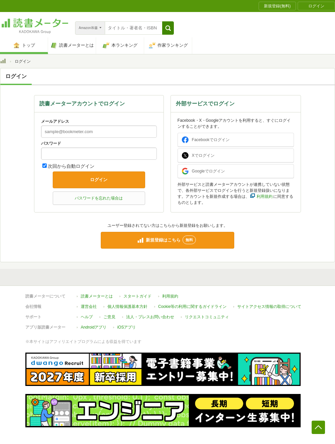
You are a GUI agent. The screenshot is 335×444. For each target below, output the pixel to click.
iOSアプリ (126, 327)
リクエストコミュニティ (207, 317)
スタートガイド (137, 296)
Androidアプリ (93, 327)
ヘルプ (87, 317)
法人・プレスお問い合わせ (150, 317)
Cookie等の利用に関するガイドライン (192, 307)
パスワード (51, 143)
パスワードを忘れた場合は (99, 198)
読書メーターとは (97, 296)
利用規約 (170, 296)
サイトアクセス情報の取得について (269, 307)
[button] (168, 28)
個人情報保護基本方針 (127, 307)
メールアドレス (55, 121)
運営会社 (89, 307)
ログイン (98, 179)
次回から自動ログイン (71, 166)
